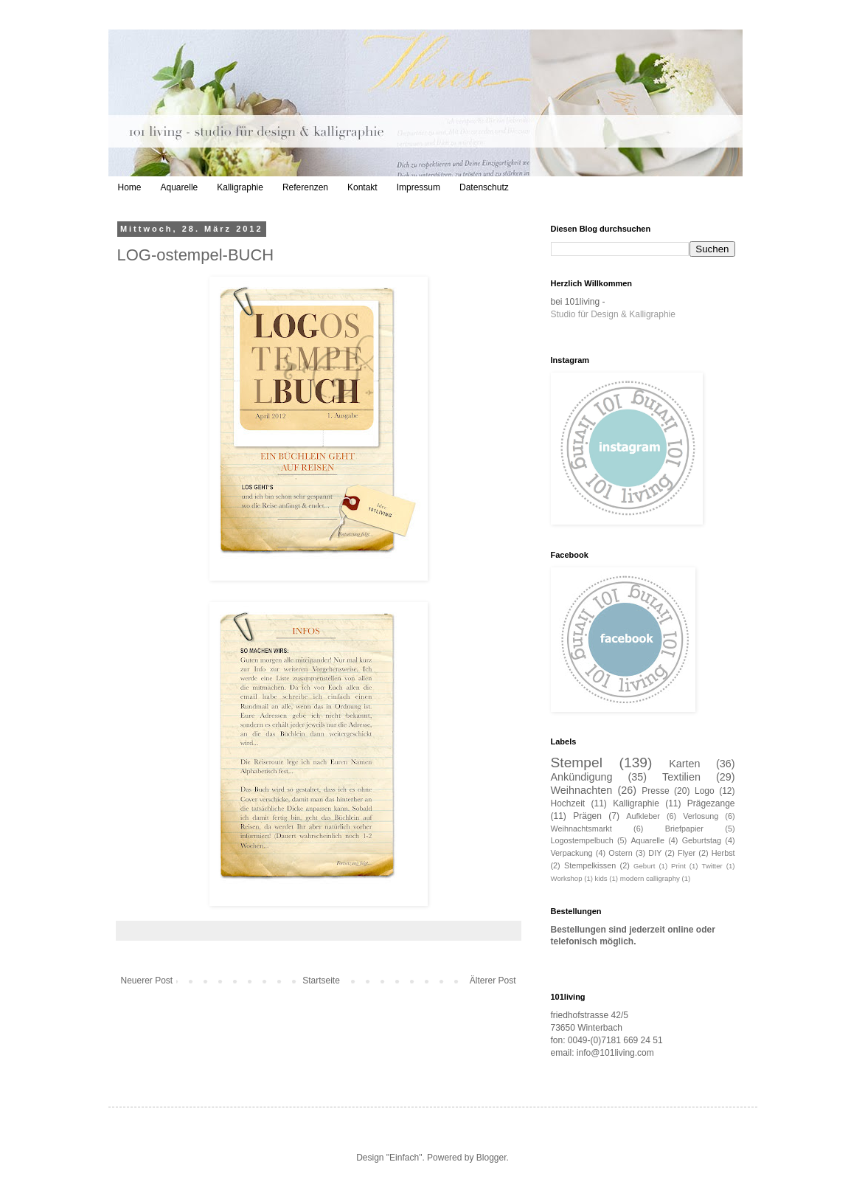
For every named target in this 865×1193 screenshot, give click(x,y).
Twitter (712, 866)
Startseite (321, 980)
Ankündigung (582, 777)
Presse (655, 791)
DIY (654, 852)
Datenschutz (484, 187)
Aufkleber (643, 816)
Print (678, 866)
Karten (684, 764)
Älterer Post (493, 980)
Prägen (587, 816)
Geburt (644, 866)
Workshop (567, 878)
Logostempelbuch (582, 840)
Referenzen (305, 187)
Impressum (418, 187)
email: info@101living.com (602, 1053)
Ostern (620, 852)
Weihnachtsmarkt (581, 828)
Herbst (723, 852)
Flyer (686, 852)
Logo (705, 791)
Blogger (491, 1157)
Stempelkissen (590, 865)
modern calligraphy (650, 878)
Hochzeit (568, 803)
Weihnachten (582, 790)
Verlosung (700, 816)
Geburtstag (701, 840)
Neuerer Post (147, 980)
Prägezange (711, 803)
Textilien (681, 777)
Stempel (576, 762)
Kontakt (362, 187)
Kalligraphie (240, 187)
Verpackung (572, 852)
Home (130, 187)
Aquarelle (179, 187)
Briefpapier (684, 828)
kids (601, 878)
